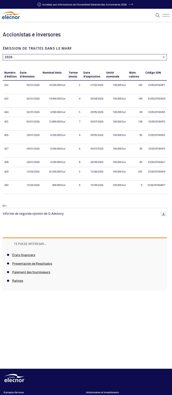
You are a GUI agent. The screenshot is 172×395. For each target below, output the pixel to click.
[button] (157, 15)
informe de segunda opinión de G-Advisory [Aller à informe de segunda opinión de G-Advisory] (33, 213)
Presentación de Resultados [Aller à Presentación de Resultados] (32, 263)
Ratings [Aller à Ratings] (17, 280)
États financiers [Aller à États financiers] (23, 255)
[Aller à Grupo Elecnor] (10, 19)
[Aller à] (86, 4)
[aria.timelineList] (86, 15)
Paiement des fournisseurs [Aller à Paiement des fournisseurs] (31, 272)
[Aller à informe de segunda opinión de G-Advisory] (163, 214)
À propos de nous (13, 392)
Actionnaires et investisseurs (102, 392)
